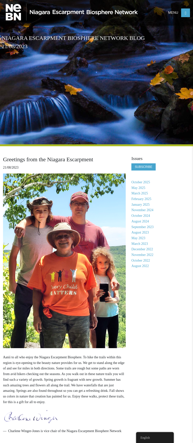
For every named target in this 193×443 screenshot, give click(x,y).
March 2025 (139, 193)
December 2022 (142, 249)
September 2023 (142, 227)
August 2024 (140, 221)
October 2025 (140, 182)
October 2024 (140, 216)
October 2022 (140, 260)
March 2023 (139, 244)
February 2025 (141, 199)
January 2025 (140, 204)
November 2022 (142, 255)
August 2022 (140, 266)
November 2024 (142, 210)
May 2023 (138, 238)
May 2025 (138, 188)
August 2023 (140, 232)
